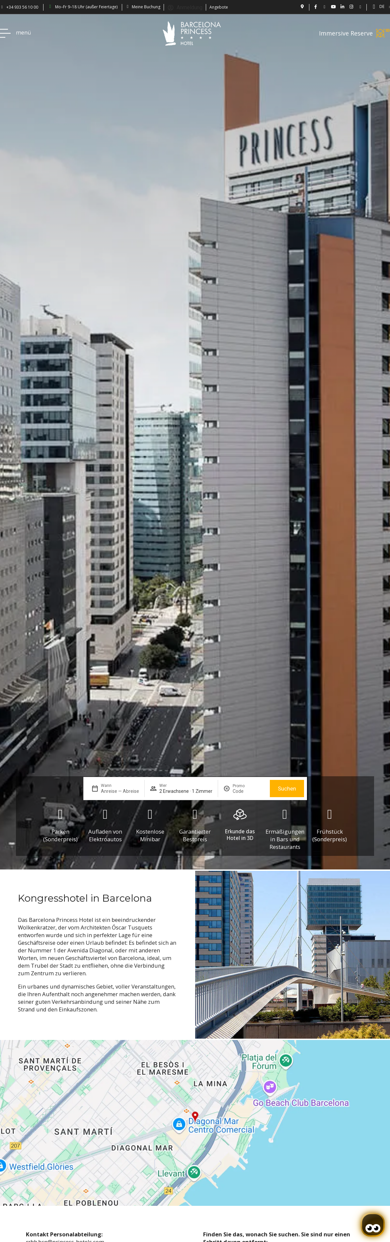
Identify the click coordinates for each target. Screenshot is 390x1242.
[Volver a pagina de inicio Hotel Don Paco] (192, 33)
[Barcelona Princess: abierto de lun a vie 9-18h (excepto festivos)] (50, 6)
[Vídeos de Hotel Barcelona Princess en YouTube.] (333, 7)
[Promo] (249, 791)
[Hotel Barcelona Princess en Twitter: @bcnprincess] (324, 7)
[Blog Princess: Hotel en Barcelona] (360, 7)
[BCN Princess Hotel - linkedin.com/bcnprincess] (342, 7)
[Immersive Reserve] (383, 33)
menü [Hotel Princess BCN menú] (23, 32)
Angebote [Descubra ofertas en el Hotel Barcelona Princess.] (218, 7)
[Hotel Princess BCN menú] (5, 33)
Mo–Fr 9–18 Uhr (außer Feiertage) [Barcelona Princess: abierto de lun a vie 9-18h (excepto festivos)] (86, 7)
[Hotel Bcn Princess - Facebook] (315, 7)
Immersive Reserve (346, 33)
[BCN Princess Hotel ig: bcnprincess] (351, 7)
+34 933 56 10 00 (22, 7)
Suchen (287, 789)
